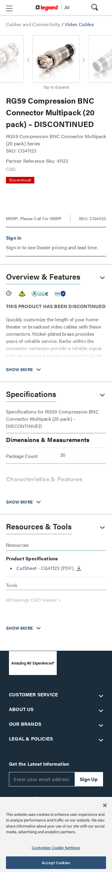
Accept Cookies (56, 862)
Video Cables (79, 24)
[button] (9, 8)
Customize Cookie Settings (56, 847)
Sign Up (89, 779)
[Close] (104, 805)
